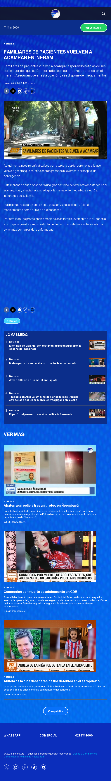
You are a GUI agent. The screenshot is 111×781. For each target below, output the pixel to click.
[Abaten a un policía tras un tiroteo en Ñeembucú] (55, 470)
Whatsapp (93, 27)
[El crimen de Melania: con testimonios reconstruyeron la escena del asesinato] (97, 345)
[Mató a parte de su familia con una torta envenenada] (97, 362)
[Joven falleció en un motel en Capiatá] (97, 379)
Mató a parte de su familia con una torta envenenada (42, 363)
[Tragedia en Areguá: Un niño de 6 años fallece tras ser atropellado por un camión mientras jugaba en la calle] (97, 396)
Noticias (9, 43)
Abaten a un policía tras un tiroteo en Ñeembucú (41, 505)
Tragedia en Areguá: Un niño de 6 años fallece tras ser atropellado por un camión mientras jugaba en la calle (43, 398)
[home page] (55, 13)
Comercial (48, 735)
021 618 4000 (84, 735)
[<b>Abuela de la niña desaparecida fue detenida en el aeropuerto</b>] (55, 646)
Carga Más (55, 711)
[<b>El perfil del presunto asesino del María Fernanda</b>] (97, 414)
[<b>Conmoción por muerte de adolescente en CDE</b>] (55, 556)
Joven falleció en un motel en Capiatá (33, 380)
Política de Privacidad (32, 756)
